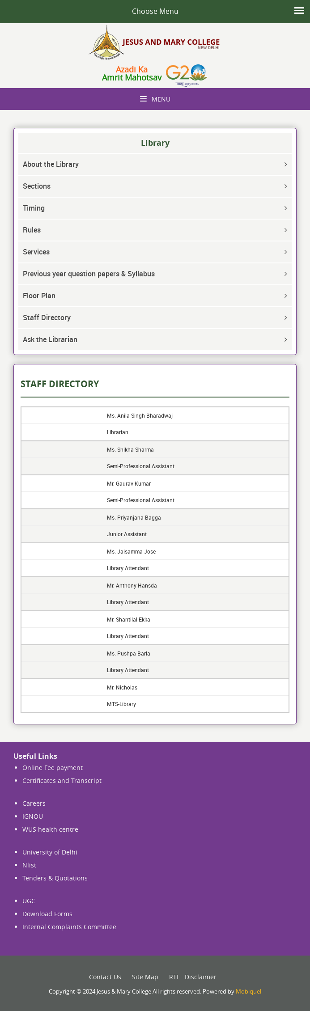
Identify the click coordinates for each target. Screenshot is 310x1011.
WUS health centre (50, 829)
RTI (173, 977)
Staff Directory (47, 317)
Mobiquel (248, 991)
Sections (37, 186)
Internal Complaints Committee (69, 926)
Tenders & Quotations (55, 878)
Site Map (145, 977)
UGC (28, 901)
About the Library (51, 164)
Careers (34, 803)
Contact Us (105, 977)
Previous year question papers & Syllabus (89, 274)
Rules (32, 230)
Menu (155, 99)
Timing (34, 208)
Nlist (29, 865)
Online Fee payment (52, 767)
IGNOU (32, 816)
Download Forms (47, 913)
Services (36, 252)
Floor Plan (39, 295)
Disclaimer (201, 977)
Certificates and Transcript (62, 780)
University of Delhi (49, 852)
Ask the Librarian (50, 339)
